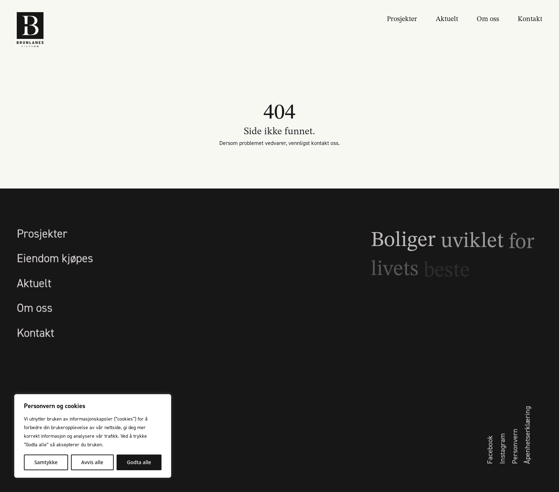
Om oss (488, 18)
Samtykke (45, 462)
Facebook (489, 465)
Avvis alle (92, 462)
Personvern (514, 462)
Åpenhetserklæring (527, 451)
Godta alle (139, 462)
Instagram (502, 464)
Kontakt (530, 18)
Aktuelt (447, 18)
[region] (92, 436)
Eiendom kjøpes (55, 274)
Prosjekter (402, 18)
